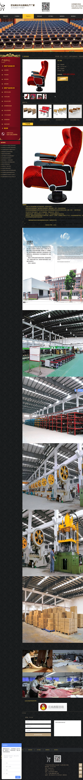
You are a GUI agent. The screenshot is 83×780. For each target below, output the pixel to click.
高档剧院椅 (7, 119)
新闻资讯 (62, 16)
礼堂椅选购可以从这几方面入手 (9, 176)
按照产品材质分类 (9, 88)
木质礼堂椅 (7, 96)
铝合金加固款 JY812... (75, 119)
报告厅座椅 (66, 765)
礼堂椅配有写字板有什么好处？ (9, 174)
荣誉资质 (39, 16)
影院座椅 (6, 79)
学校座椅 (6, 74)
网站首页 (5, 16)
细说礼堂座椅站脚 (6, 164)
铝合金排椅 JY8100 (60, 119)
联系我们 (73, 16)
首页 (61, 56)
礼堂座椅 (6, 70)
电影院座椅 (7, 124)
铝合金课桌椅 (7, 110)
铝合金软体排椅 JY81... (45, 119)
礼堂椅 (61, 765)
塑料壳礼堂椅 (7, 92)
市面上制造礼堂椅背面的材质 (8, 162)
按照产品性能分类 (9, 66)
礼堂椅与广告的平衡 (6, 166)
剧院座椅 (6, 83)
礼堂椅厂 (58, 765)
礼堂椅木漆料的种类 (6, 168)
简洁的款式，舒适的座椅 (7, 160)
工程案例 (17, 16)
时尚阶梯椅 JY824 (30, 119)
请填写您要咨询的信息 (67, 728)
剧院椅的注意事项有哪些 (7, 151)
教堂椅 (6, 128)
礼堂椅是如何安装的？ (7, 158)
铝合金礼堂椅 (7, 101)
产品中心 (28, 16)
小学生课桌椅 (7, 115)
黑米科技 (65, 775)
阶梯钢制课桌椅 (8, 105)
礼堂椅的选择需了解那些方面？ (9, 149)
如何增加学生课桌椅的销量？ (8, 155)
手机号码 (29, 726)
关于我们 (50, 16)
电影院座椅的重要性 (6, 153)
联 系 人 (28, 722)
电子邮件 (29, 730)
